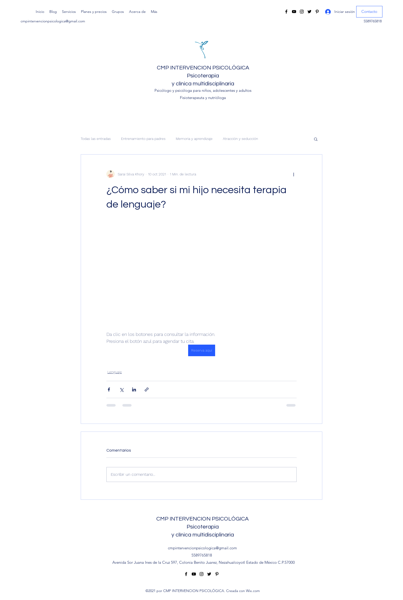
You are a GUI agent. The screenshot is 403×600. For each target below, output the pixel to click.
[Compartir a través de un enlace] (146, 389)
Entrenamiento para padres (143, 139)
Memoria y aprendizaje (194, 139)
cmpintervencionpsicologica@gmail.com (53, 21)
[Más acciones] (293, 174)
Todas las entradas (96, 139)
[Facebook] (286, 11)
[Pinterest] (317, 11)
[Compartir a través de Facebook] (108, 389)
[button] (315, 139)
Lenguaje (114, 372)
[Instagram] (301, 11)
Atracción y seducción (240, 139)
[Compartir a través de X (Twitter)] (121, 389)
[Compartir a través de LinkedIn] (134, 389)
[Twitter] (309, 11)
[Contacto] (369, 11)
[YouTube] (294, 11)
